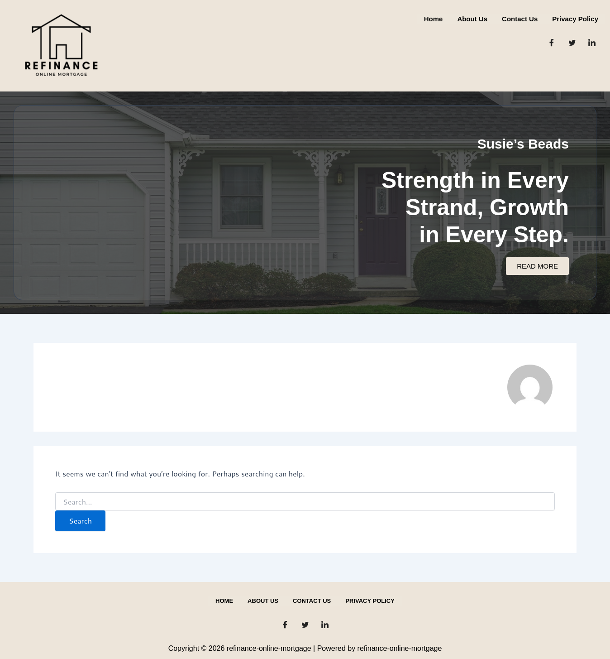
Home (433, 19)
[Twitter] (572, 42)
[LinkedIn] (592, 42)
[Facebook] (551, 42)
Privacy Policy (575, 19)
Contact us (520, 19)
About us (472, 19)
